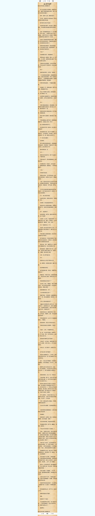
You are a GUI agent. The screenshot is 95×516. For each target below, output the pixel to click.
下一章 (48, 1)
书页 (53, 1)
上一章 (44, 1)
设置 (40, 1)
